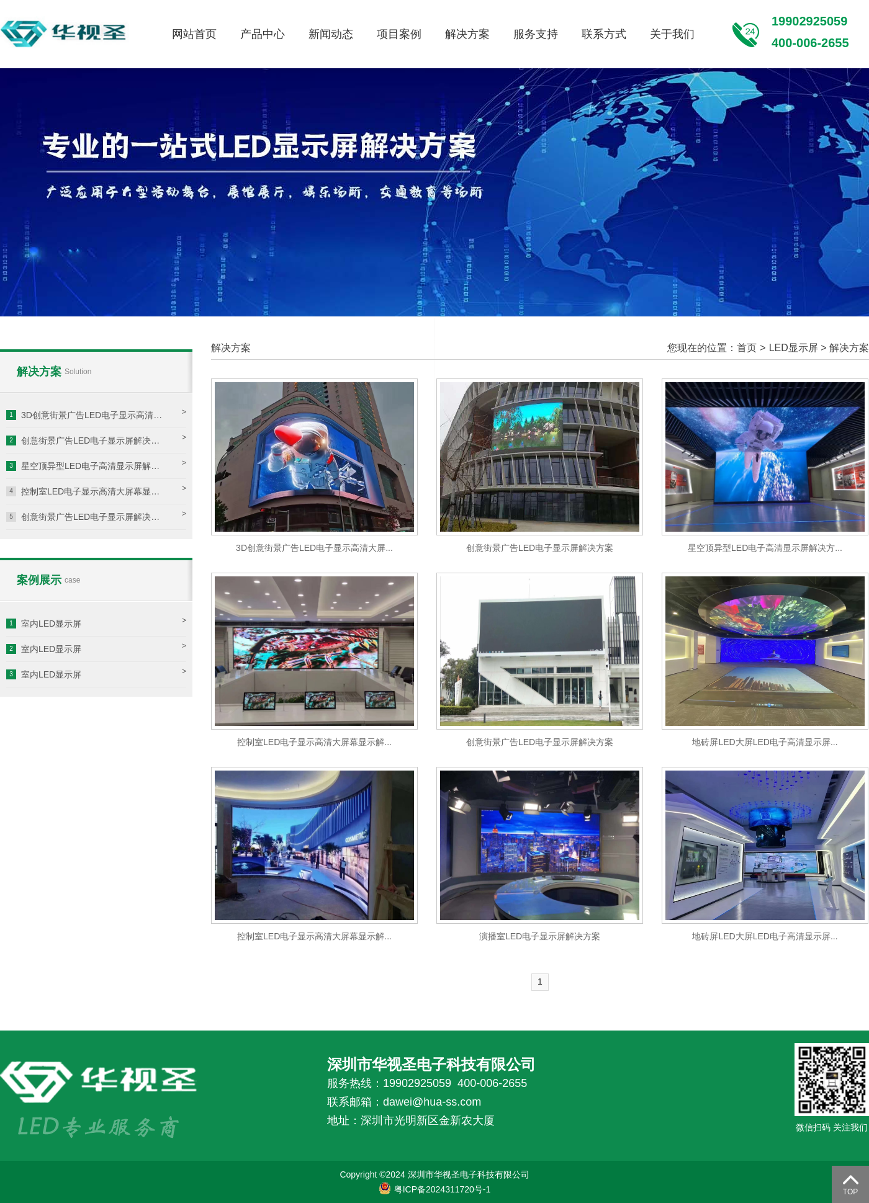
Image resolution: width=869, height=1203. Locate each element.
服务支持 (535, 34)
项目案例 (399, 34)
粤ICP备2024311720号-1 (435, 1189)
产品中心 (262, 34)
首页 (747, 347)
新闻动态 (330, 34)
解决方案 (467, 34)
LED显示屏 (793, 347)
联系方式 (604, 34)
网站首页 (194, 34)
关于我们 (672, 34)
